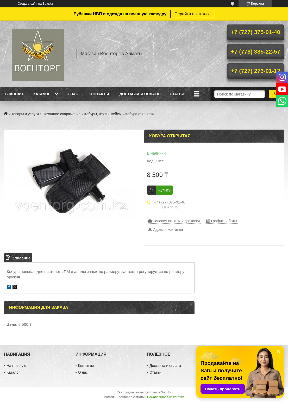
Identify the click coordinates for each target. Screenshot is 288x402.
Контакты (99, 94)
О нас (72, 94)
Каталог (41, 94)
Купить (164, 190)
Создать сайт (27, 3)
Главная (14, 94)
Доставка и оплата (139, 94)
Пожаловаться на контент (165, 397)
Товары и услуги (25, 114)
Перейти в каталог (192, 14)
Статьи (177, 94)
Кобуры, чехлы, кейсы (103, 114)
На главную (16, 365)
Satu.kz (166, 392)
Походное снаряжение (62, 114)
